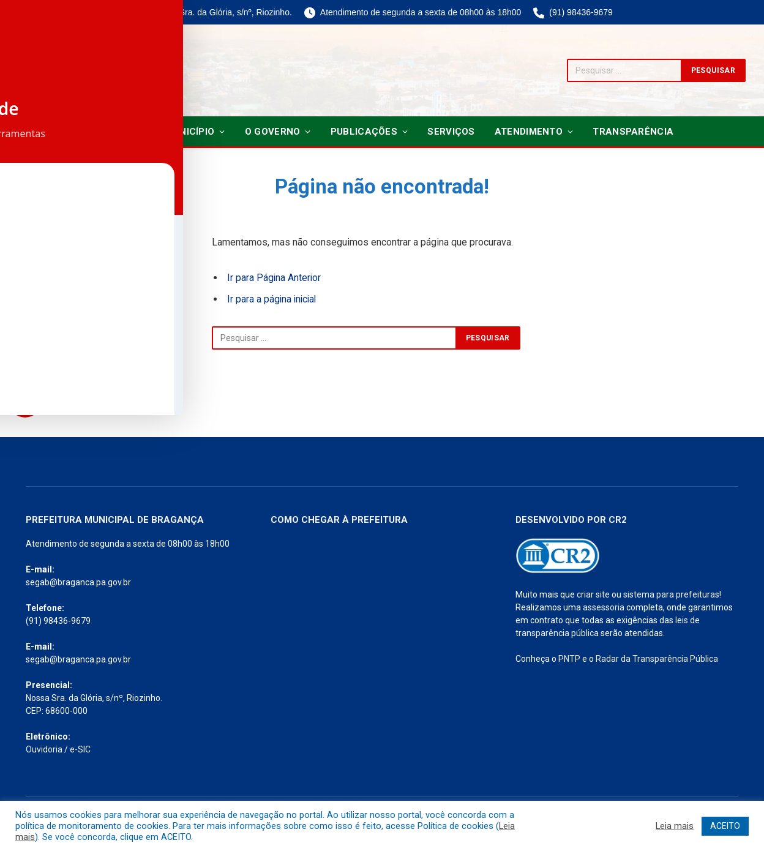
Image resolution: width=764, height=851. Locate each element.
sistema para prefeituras (671, 594)
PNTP (569, 659)
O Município (184, 131)
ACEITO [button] (725, 826)
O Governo (273, 131)
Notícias (113, 131)
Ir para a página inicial (273, 299)
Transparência (633, 131)
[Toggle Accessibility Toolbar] (25, 400)
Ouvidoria (44, 749)
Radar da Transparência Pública (657, 659)
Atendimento (529, 131)
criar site (593, 594)
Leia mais (675, 825)
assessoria (603, 607)
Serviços (450, 131)
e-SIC (80, 749)
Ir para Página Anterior (274, 277)
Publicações (364, 131)
